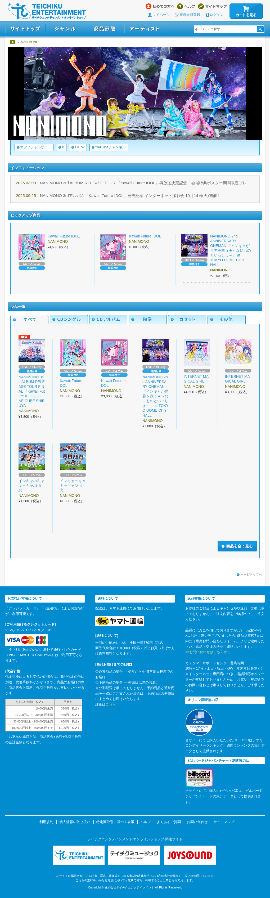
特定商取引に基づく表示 (115, 822)
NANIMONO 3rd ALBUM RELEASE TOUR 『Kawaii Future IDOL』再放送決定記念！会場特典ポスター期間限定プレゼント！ (139, 183)
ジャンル (65, 28)
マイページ (161, 15)
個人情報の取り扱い (74, 822)
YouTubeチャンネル (110, 147)
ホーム (13, 42)
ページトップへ (249, 574)
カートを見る (246, 11)
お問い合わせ (197, 822)
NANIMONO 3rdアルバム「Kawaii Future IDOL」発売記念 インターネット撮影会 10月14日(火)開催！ (118, 195)
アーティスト (144, 28)
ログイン (216, 15)
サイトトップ (25, 28)
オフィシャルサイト (35, 147)
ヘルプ (186, 6)
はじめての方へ (160, 6)
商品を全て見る (237, 546)
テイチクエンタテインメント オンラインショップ (47, 11)
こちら (111, 704)
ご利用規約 (44, 822)
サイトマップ (212, 6)
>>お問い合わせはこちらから (208, 652)
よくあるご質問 (169, 822)
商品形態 (105, 28)
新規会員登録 (189, 15)
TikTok (79, 147)
